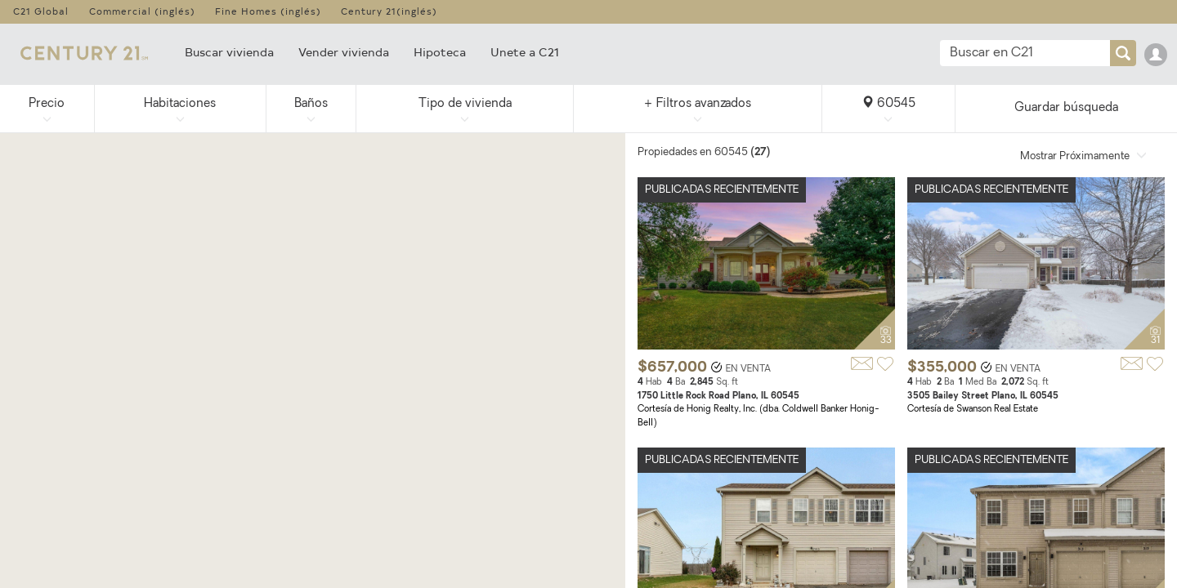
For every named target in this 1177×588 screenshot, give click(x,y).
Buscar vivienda (229, 52)
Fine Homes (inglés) (268, 11)
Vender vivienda (343, 52)
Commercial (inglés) (142, 11)
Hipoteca (440, 52)
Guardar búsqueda (1066, 108)
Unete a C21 (524, 52)
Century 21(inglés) (389, 11)
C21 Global (41, 11)
